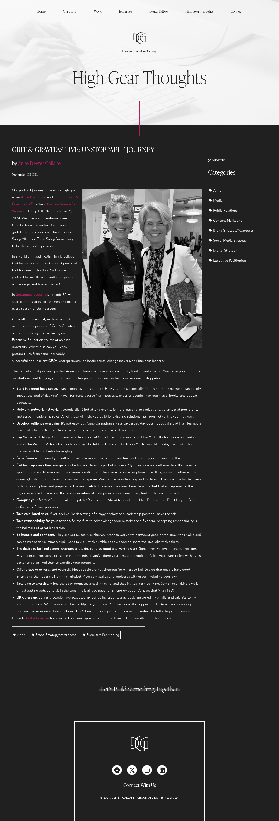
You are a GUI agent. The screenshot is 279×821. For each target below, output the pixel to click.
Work (98, 11)
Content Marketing (226, 220)
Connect (236, 11)
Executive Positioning (101, 635)
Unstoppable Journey (32, 295)
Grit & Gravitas (37, 618)
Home (41, 11)
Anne (19, 635)
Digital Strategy (223, 250)
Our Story (70, 11)
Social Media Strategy (228, 240)
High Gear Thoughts (199, 11)
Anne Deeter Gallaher (40, 163)
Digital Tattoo (158, 11)
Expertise (125, 11)
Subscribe (216, 160)
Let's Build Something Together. (139, 688)
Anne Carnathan (33, 197)
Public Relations (223, 210)
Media (216, 200)
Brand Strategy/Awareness (54, 635)
